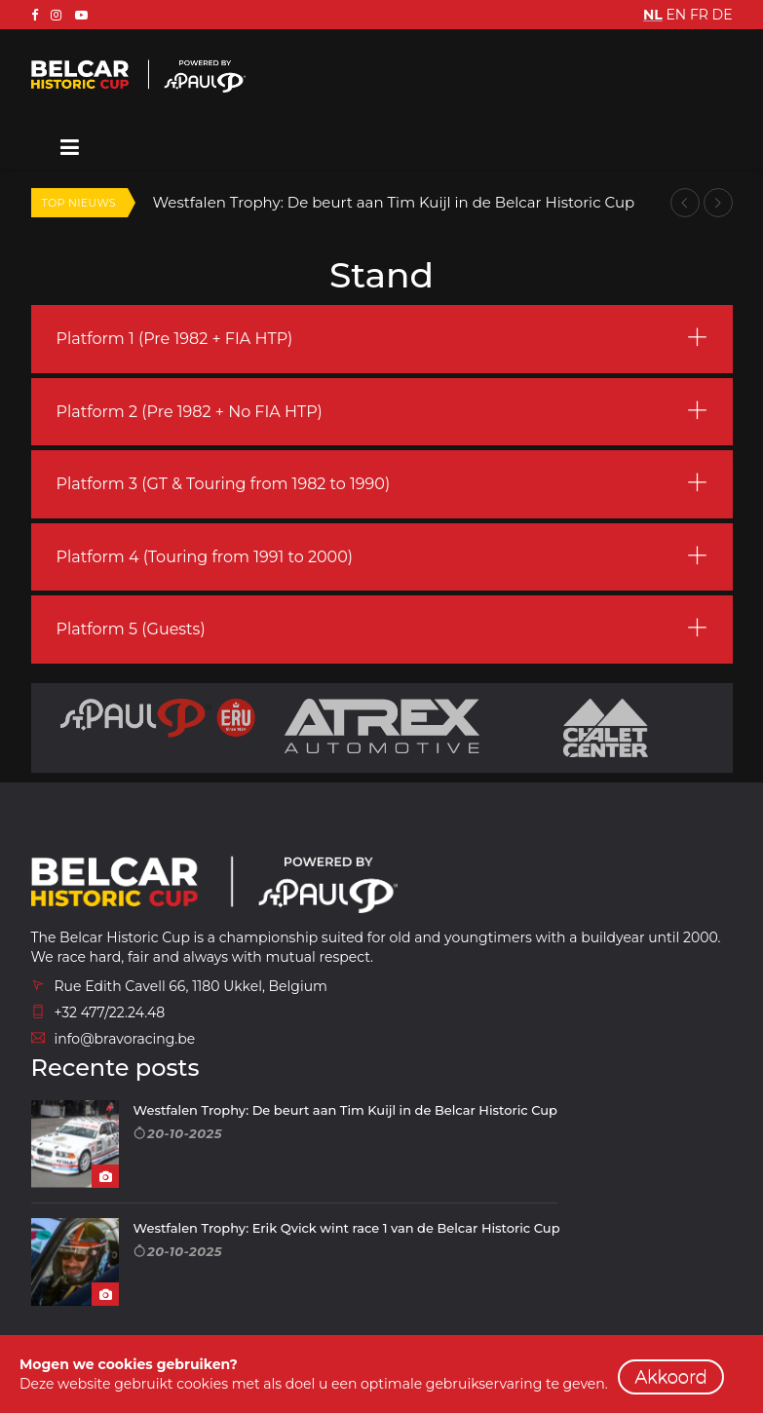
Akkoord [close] (670, 1377)
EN (676, 14)
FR (699, 14)
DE (722, 14)
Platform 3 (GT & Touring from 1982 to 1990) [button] (224, 484)
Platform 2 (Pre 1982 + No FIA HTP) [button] (190, 411)
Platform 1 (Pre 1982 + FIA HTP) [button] (175, 338)
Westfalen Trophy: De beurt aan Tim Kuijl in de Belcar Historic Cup (394, 202)
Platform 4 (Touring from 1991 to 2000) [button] (205, 557)
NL (653, 14)
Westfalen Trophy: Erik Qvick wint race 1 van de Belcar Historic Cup (347, 1228)
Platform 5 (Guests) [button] (131, 629)
